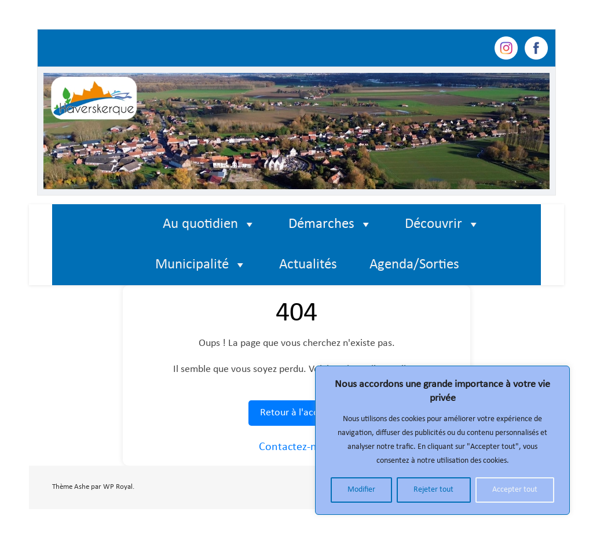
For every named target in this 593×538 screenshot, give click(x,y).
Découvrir (442, 224)
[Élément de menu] (121, 224)
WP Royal (118, 487)
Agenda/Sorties (414, 264)
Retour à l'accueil (296, 412)
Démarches (330, 224)
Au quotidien (209, 224)
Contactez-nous (296, 447)
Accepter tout (514, 489)
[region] (442, 440)
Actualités (308, 264)
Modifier (361, 489)
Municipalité (201, 265)
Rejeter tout (433, 489)
